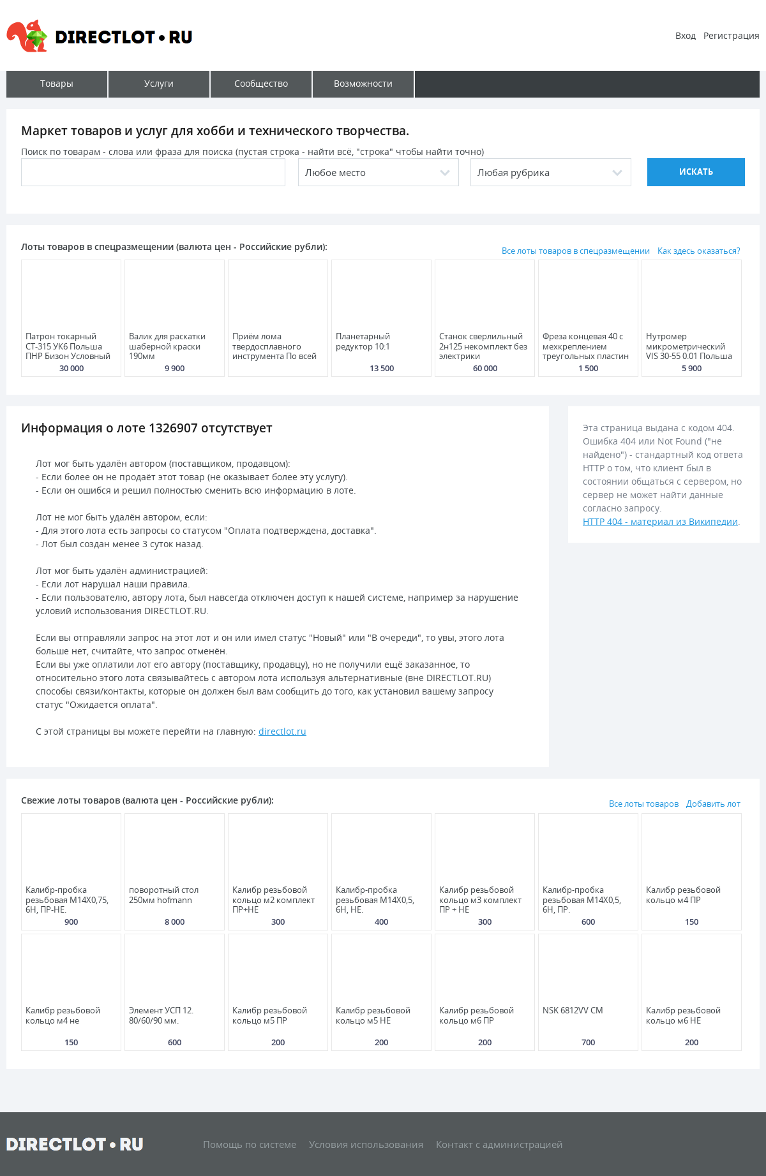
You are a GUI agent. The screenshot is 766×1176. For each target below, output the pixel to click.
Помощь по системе (249, 1144)
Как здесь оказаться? (698, 250)
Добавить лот (713, 803)
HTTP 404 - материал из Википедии (660, 521)
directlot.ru (282, 731)
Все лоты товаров (644, 803)
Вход (685, 35)
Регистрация (731, 35)
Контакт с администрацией (499, 1144)
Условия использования (366, 1144)
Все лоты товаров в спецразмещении (576, 250)
